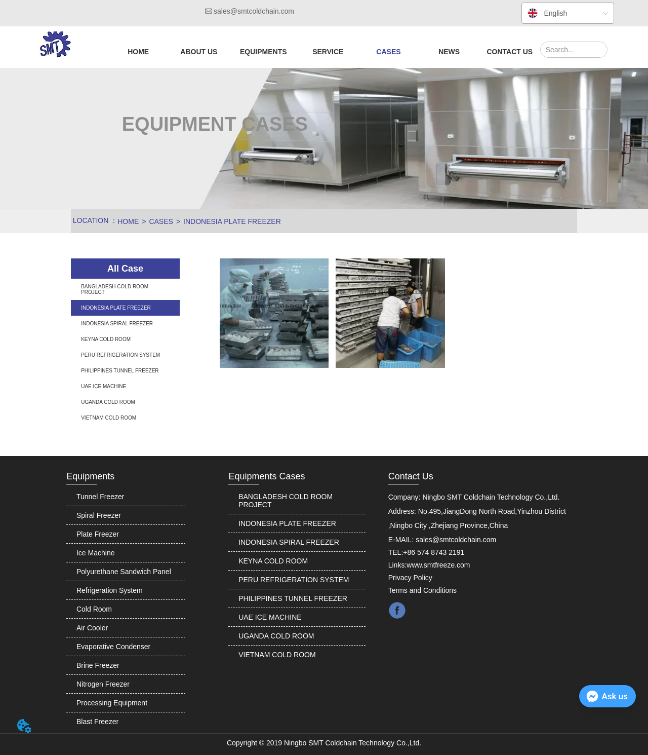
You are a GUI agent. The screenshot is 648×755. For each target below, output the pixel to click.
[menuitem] (198, 51)
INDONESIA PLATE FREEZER (232, 221)
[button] (198, 51)
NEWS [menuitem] (449, 52)
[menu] (324, 51)
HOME (128, 221)
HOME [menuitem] (138, 52)
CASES (161, 221)
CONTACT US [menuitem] (510, 52)
